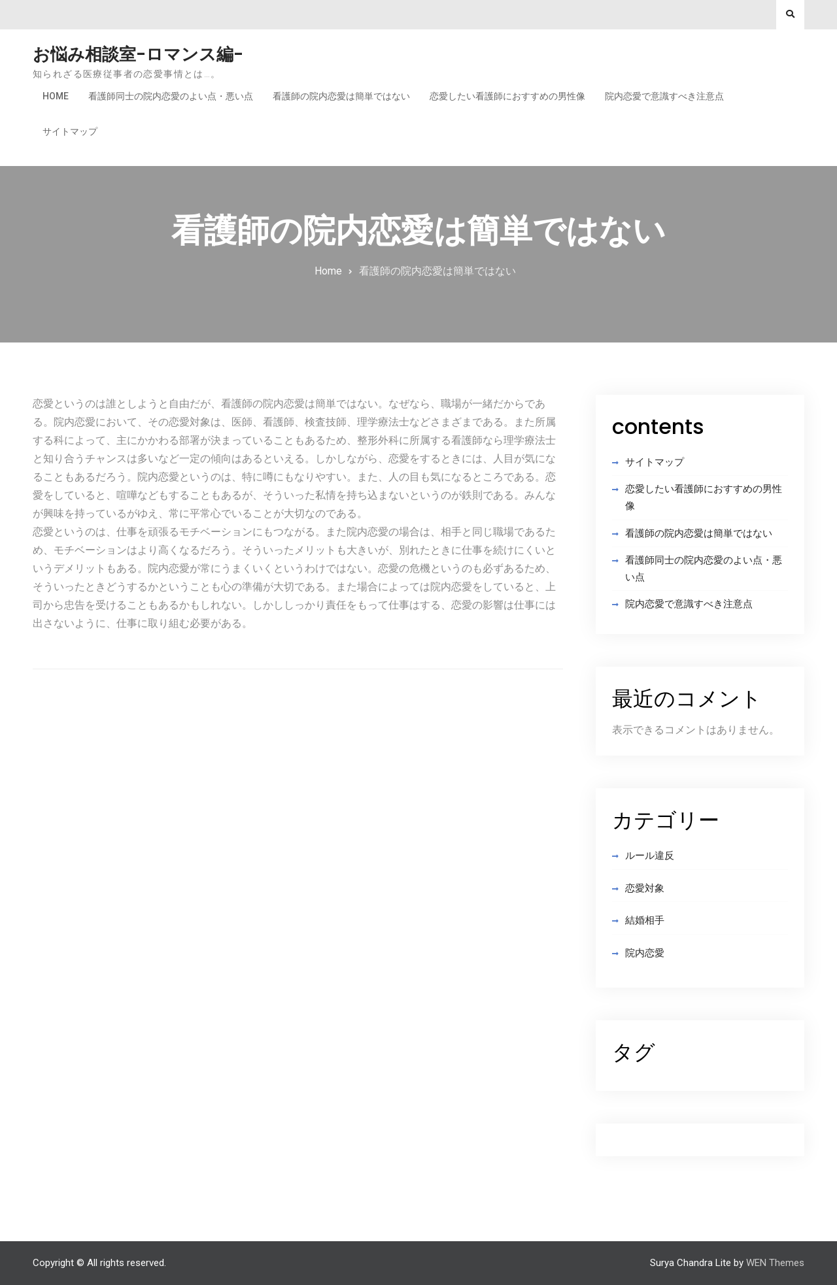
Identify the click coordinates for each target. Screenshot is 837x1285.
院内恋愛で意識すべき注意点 (664, 96)
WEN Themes (775, 1263)
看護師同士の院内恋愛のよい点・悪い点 (170, 96)
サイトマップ (70, 131)
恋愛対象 (644, 888)
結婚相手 (644, 920)
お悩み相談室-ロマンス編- (138, 54)
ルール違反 (649, 855)
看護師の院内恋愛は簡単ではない (341, 96)
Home (56, 96)
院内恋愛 (644, 953)
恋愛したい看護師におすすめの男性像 (507, 96)
